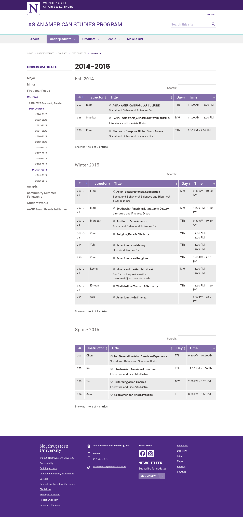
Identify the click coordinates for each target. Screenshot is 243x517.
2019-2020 (41, 142)
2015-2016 (41, 164)
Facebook (142, 453)
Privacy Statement (50, 495)
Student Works (37, 203)
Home (30, 54)
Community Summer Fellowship (41, 195)
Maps (180, 461)
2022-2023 (41, 125)
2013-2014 (41, 175)
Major (31, 78)
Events (211, 15)
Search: (191, 88)
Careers (44, 479)
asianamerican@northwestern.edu (109, 467)
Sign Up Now (148, 476)
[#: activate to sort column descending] (79, 97)
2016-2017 (41, 159)
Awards (32, 186)
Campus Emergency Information (57, 474)
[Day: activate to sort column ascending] (179, 97)
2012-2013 (41, 181)
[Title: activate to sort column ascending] (140, 97)
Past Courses (79, 54)
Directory (182, 451)
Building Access (48, 468)
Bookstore (182, 445)
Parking (181, 466)
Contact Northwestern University (57, 484)
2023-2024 (41, 120)
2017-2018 (41, 153)
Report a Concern (49, 500)
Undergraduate (62, 39)
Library (181, 456)
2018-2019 (41, 148)
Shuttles (181, 472)
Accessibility (46, 463)
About (36, 39)
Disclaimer (45, 489)
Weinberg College (129, 5)
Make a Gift (135, 39)
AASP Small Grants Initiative (47, 209)
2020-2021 (41, 136)
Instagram (150, 453)
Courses (63, 54)
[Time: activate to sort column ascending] (201, 97)
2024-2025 (41, 114)
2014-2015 (41, 170)
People (113, 39)
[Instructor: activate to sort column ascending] (95, 97)
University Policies (50, 505)
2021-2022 (41, 131)
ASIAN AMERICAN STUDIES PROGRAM (75, 25)
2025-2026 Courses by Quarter (46, 103)
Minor (31, 84)
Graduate (90, 39)
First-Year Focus (38, 90)
